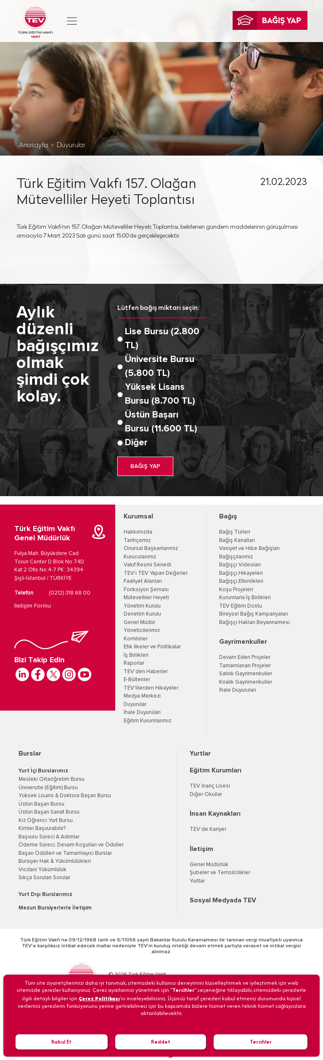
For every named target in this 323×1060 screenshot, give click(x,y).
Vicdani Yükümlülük (42, 869)
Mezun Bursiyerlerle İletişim (55, 908)
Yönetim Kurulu (142, 606)
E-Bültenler (137, 679)
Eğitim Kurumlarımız (147, 721)
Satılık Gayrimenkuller (245, 674)
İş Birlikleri (136, 655)
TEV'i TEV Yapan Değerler (156, 573)
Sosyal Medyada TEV (223, 900)
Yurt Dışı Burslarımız (45, 894)
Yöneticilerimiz (142, 630)
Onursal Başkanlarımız (151, 548)
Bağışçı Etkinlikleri (241, 581)
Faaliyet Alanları (143, 581)
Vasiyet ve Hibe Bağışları (249, 548)
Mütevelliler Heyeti (146, 597)
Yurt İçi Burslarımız (43, 771)
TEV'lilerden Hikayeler (151, 688)
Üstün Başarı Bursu (41, 804)
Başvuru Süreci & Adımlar (49, 837)
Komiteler (136, 639)
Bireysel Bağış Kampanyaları (253, 614)
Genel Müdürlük (209, 864)
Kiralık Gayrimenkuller (245, 682)
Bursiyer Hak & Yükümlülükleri (55, 861)
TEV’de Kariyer (208, 829)
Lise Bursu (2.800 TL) (162, 338)
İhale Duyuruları (142, 712)
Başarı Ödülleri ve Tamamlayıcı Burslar (65, 853)
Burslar (30, 753)
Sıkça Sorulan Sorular (44, 877)
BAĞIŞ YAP (145, 466)
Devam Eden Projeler (244, 657)
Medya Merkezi (142, 696)
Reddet (160, 1042)
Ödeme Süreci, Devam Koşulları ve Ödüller (71, 845)
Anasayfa (33, 145)
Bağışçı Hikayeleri (241, 573)
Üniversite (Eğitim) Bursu (48, 787)
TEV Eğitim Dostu (240, 606)
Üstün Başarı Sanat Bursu (49, 812)
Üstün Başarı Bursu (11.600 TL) (161, 422)
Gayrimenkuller (243, 641)
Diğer (136, 442)
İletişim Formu (32, 606)
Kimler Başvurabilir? (42, 828)
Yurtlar (200, 753)
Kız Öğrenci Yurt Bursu (46, 820)
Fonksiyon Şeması (146, 589)
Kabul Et (61, 1042)
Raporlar (134, 663)
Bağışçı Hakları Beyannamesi (254, 622)
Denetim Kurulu (142, 614)
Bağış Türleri (234, 532)
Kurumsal (138, 516)
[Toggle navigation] (72, 21)
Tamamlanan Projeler (245, 666)
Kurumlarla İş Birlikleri (245, 597)
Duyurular (71, 145)
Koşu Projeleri (236, 589)
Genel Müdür (139, 622)
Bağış (228, 516)
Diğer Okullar (206, 794)
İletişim (201, 849)
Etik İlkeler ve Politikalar (152, 647)
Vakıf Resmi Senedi (147, 565)
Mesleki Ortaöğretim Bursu (52, 779)
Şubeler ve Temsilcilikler (220, 872)
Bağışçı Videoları (240, 565)
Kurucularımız (140, 557)
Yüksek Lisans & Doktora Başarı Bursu (65, 795)
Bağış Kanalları (237, 540)
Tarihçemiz (137, 540)
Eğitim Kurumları (215, 770)
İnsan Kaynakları (215, 813)
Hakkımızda (138, 532)
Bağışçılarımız (236, 557)
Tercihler (261, 1042)
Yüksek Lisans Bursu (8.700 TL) (160, 394)
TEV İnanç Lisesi (210, 786)
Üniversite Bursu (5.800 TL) (159, 366)
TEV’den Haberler (146, 671)
